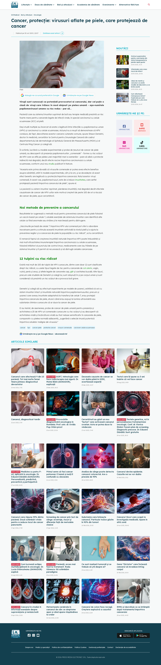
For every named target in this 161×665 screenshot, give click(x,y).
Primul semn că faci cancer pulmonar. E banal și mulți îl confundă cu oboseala (59, 474)
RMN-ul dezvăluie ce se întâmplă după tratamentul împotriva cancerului (133, 609)
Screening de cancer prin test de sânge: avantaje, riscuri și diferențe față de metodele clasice (62, 521)
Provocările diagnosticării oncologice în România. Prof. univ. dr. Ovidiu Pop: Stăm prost (61, 423)
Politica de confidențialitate (62, 647)
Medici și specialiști (42, 647)
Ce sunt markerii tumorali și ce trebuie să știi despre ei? (96, 565)
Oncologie (37, 15)
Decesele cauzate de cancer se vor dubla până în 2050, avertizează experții (97, 379)
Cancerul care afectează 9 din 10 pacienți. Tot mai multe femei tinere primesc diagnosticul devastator (27, 380)
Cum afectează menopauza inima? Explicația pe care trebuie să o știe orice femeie (139, 98)
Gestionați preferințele (97, 647)
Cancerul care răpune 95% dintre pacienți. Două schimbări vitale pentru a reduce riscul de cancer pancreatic (27, 521)
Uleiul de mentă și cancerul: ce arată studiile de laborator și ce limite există (140, 84)
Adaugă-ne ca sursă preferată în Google (42, 95)
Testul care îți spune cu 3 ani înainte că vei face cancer (131, 378)
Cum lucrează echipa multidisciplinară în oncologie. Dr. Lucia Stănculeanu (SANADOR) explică (27, 568)
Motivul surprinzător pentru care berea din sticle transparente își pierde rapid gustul (139, 59)
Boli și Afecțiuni (26, 15)
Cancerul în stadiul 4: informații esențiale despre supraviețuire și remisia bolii (26, 609)
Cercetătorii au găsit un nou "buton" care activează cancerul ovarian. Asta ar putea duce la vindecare (98, 423)
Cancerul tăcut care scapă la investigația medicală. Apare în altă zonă (132, 519)
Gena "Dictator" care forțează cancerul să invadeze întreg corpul (132, 567)
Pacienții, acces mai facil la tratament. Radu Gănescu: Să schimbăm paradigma (60, 568)
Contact (110, 647)
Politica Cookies (80, 647)
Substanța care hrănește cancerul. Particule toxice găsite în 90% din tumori (98, 519)
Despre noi (29, 647)
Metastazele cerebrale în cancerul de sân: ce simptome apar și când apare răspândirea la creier (62, 611)
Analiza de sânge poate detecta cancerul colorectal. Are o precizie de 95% (98, 474)
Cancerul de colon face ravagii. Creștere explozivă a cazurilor (97, 608)
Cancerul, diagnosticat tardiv (25, 419)
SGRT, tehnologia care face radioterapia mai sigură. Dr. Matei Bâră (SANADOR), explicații (62, 380)
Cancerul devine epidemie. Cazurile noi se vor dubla (130, 473)
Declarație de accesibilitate (125, 647)
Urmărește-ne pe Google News (80, 95)
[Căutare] (149, 4)
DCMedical (15, 15)
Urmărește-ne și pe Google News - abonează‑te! (45, 334)
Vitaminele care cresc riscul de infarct (139, 70)
